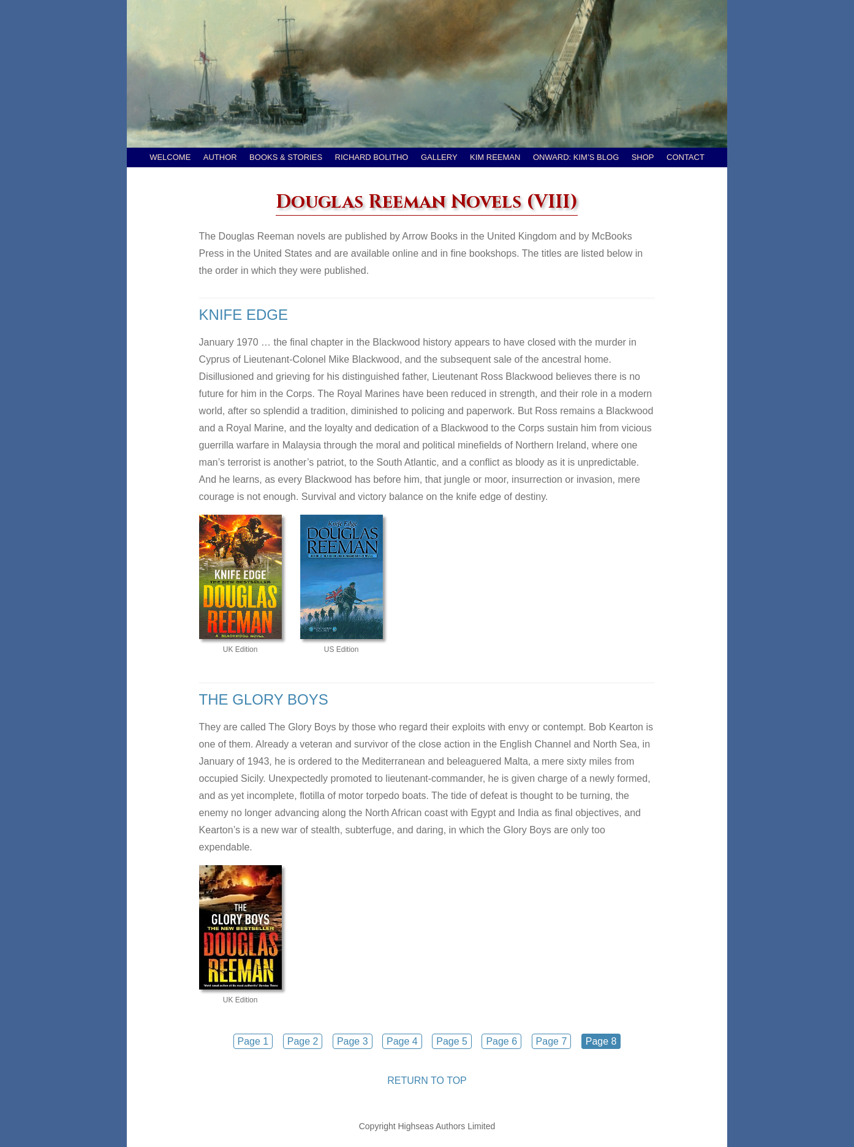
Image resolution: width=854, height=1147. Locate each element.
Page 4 (402, 1041)
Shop (643, 157)
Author (220, 157)
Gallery (439, 157)
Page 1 (253, 1041)
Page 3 (352, 1041)
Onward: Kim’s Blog (576, 157)
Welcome (170, 157)
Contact (686, 157)
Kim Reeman (495, 157)
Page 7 (551, 1041)
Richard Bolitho (372, 157)
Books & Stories (285, 157)
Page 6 (501, 1041)
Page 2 (303, 1041)
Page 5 (451, 1041)
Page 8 (601, 1041)
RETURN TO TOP (427, 1080)
